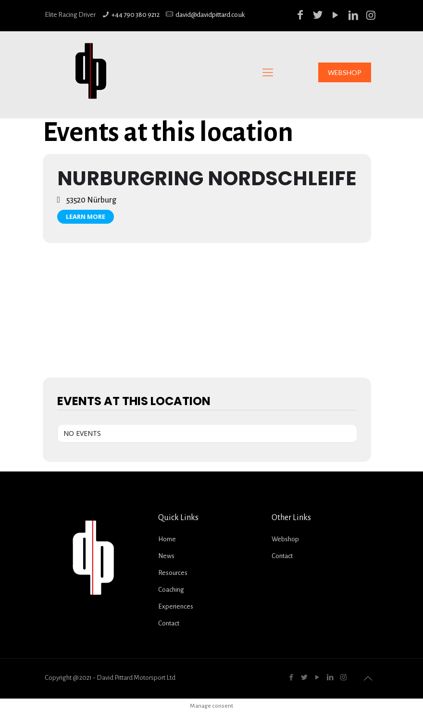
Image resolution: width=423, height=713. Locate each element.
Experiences (175, 606)
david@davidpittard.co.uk (210, 14)
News (166, 556)
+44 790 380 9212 (136, 14)
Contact (168, 623)
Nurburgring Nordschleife (207, 178)
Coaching (171, 589)
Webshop (285, 539)
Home (167, 539)
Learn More (85, 216)
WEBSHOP (344, 72)
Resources (172, 572)
